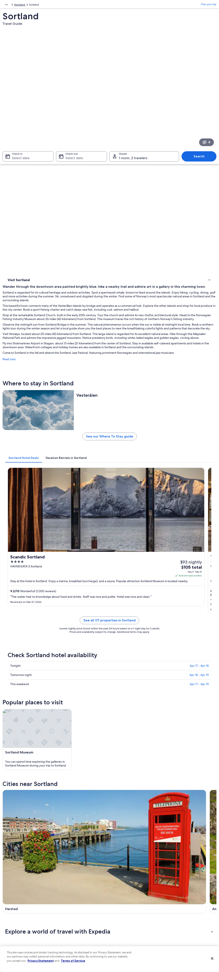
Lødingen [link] (118, 745)
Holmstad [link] (171, 745)
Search (201, 133)
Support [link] (172, 880)
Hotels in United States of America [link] (80, 887)
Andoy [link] (63, 745)
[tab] (77, 344)
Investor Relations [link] (17, 914)
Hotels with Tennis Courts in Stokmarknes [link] (138, 693)
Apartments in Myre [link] (26, 717)
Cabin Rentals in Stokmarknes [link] (130, 701)
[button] (109, 656)
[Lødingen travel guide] (190, 619)
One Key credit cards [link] (72, 942)
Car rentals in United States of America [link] (82, 921)
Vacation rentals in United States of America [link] (80, 895)
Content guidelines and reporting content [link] (133, 929)
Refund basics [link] (175, 904)
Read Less (62, 248)
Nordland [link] (33, 5)
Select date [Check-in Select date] (18, 134)
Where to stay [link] (17, 181)
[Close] (212, 958)
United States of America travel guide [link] (82, 880)
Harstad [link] (11, 745)
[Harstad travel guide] (82, 619)
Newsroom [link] (13, 907)
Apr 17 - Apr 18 (199, 495)
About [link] (10, 880)
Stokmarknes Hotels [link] (26, 693)
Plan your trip (208, 5)
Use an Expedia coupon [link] (181, 911)
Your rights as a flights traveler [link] (184, 924)
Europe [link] (7, 5)
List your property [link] (17, 894)
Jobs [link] (9, 887)
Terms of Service (73, 960)
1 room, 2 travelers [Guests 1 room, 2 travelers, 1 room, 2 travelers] (133, 134)
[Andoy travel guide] (136, 619)
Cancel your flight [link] (177, 897)
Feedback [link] (12, 935)
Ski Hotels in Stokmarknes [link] (30, 701)
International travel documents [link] (185, 918)
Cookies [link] (118, 887)
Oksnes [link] (10, 753)
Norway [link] (19, 5)
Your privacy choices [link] (125, 921)
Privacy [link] (118, 880)
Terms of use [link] (121, 894)
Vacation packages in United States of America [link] (82, 906)
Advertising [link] (13, 921)
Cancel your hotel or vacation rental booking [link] (187, 888)
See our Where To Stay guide (136, 325)
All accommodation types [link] (75, 928)
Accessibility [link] (121, 914)
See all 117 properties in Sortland (136, 455)
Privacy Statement (41, 960)
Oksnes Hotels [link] (22, 709)
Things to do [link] (16, 187)
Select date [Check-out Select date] (73, 134)
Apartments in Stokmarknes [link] (129, 717)
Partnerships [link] (14, 901)
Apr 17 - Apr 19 (199, 514)
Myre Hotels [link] (119, 709)
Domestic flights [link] (69, 914)
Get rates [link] (201, 424)
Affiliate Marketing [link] (17, 928)
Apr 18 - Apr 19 (199, 505)
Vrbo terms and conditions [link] (129, 907)
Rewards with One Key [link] (73, 935)
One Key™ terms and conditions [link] (132, 901)
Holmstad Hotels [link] (24, 685)
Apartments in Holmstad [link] (127, 685)
